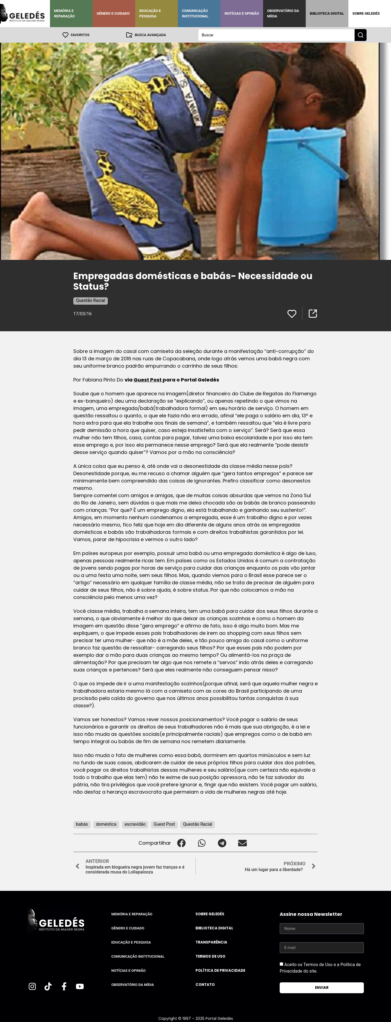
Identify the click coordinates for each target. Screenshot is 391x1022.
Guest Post (148, 379)
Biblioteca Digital (327, 13)
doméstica (106, 824)
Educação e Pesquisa (150, 13)
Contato (205, 984)
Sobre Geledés (366, 13)
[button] (181, 843)
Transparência (211, 942)
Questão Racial (90, 300)
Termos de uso (210, 956)
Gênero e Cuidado (113, 13)
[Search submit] (361, 35)
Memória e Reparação (64, 13)
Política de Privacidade (220, 970)
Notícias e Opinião (242, 13)
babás (82, 824)
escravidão (135, 824)
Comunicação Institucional (195, 13)
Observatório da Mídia (283, 13)
